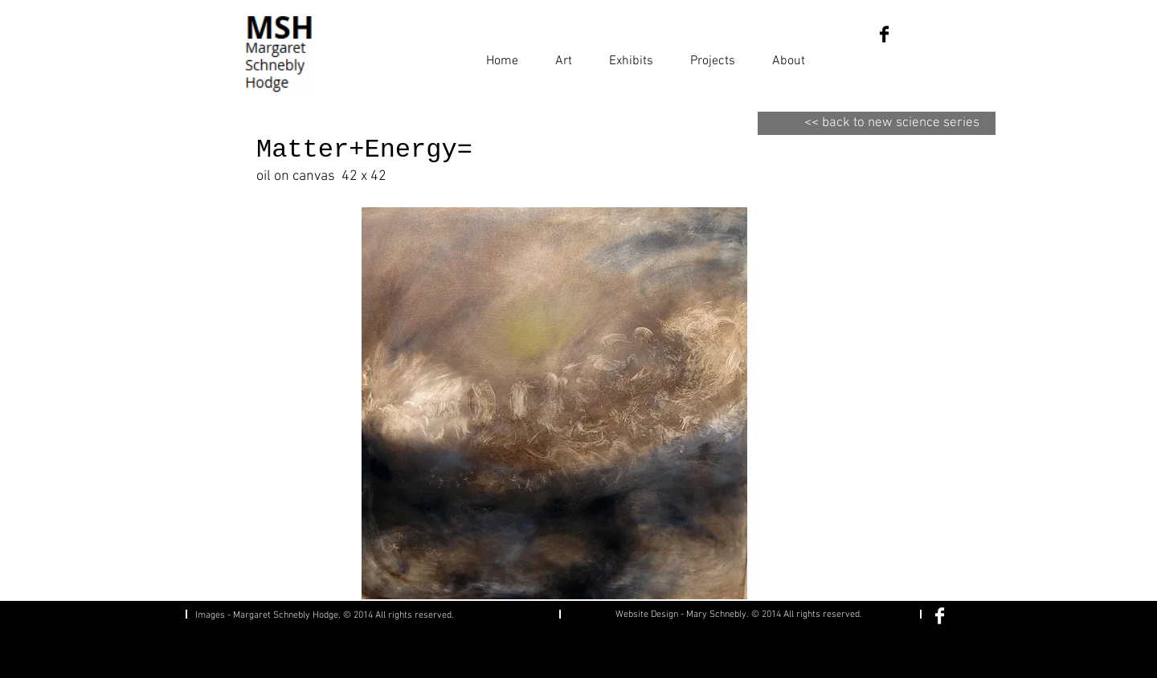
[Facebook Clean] (939, 615)
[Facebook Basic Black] (884, 34)
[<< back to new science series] (877, 123)
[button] (564, 53)
